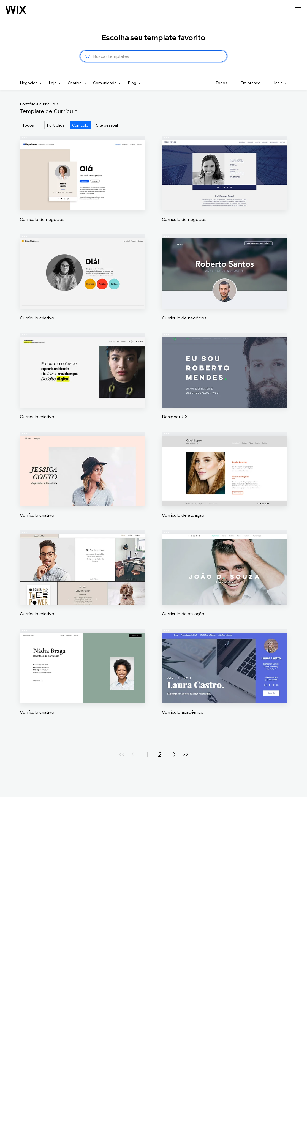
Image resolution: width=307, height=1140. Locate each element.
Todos (28, 125)
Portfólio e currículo (37, 104)
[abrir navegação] (298, 10)
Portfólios (55, 125)
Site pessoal (107, 125)
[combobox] (158, 56)
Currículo (80, 125)
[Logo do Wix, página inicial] (16, 10)
